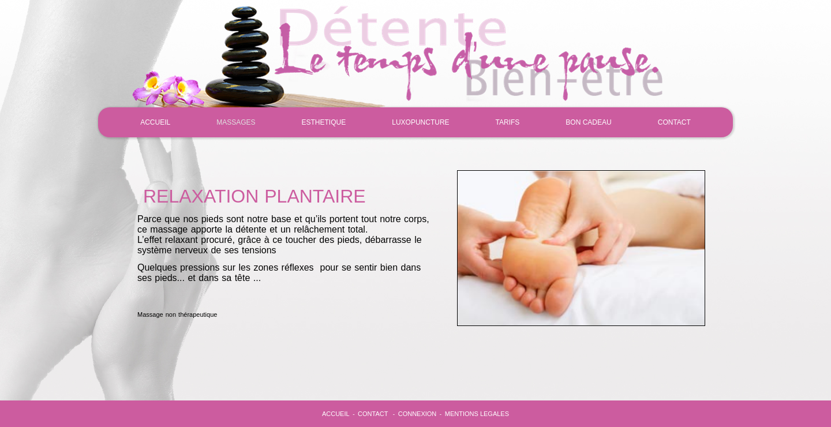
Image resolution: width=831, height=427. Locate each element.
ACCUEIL (155, 122)
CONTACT (674, 122)
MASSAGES (235, 122)
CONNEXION (417, 413)
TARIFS (508, 122)
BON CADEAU (588, 122)
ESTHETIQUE (324, 122)
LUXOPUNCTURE (420, 122)
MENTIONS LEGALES (477, 413)
